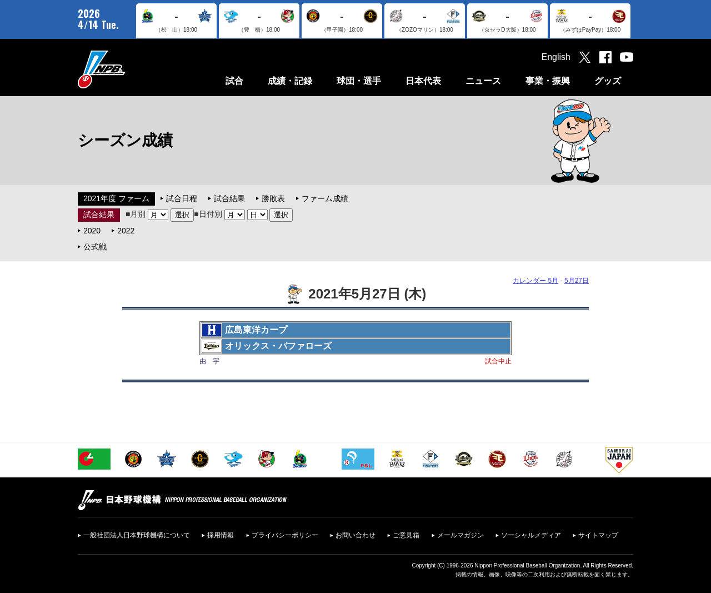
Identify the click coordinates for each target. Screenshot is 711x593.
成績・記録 (290, 81)
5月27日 (576, 281)
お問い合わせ (355, 535)
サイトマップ (598, 535)
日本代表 (423, 81)
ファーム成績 (325, 198)
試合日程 (181, 198)
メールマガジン (460, 535)
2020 (92, 230)
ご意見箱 (406, 535)
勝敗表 (273, 198)
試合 (234, 81)
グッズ (607, 81)
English (556, 57)
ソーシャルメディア (531, 535)
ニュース (483, 81)
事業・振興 (547, 81)
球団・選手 (359, 81)
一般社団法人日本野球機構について (136, 535)
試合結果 (229, 198)
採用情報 (220, 535)
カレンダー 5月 (535, 281)
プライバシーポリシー (285, 535)
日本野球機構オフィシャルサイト (129, 69)
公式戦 (95, 246)
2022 (125, 230)
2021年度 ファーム (116, 198)
